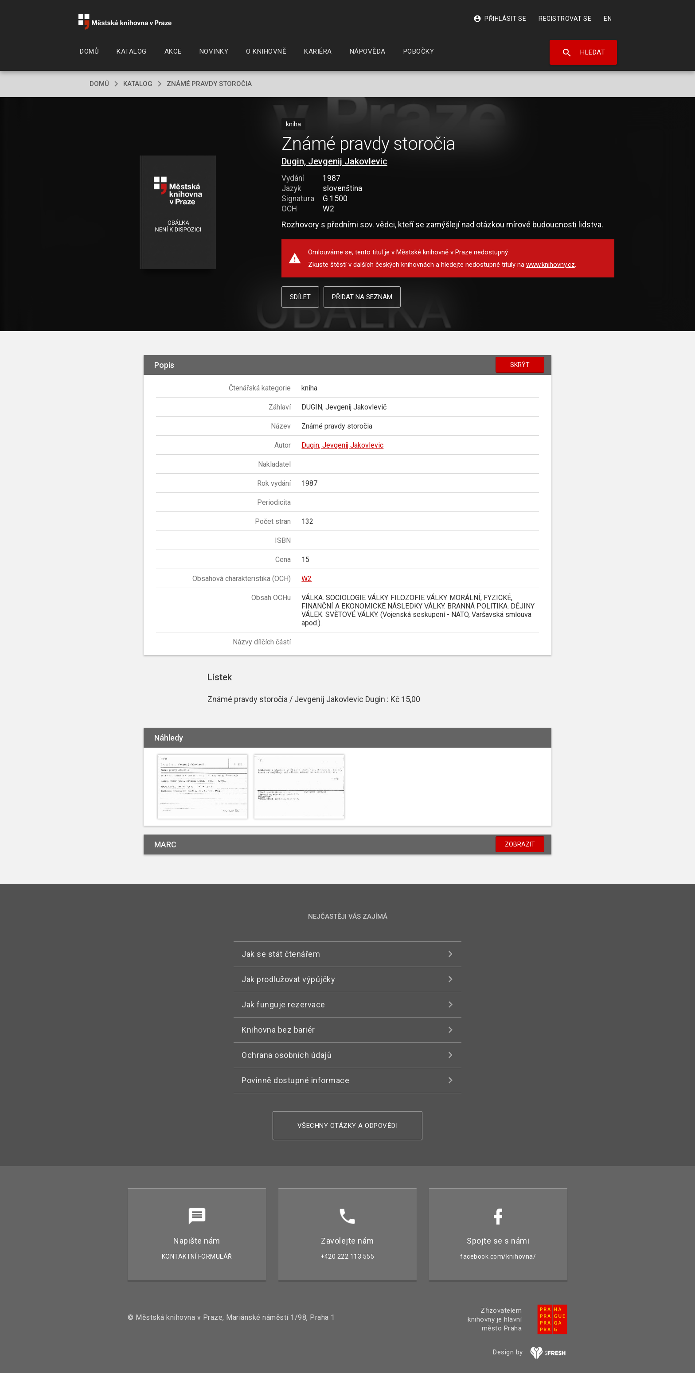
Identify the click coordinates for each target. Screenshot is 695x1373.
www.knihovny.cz (550, 265)
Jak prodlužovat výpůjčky (288, 979)
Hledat (583, 52)
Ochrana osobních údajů (287, 1055)
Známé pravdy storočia (209, 84)
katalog (137, 84)
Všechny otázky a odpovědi (347, 1126)
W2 (306, 578)
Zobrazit (520, 844)
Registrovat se (565, 18)
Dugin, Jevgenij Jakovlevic (334, 161)
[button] (178, 213)
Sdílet (300, 297)
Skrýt (520, 364)
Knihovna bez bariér (278, 1029)
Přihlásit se (499, 19)
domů (99, 84)
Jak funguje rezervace (283, 1004)
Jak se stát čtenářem (281, 954)
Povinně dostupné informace (295, 1080)
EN (608, 18)
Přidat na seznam (362, 297)
